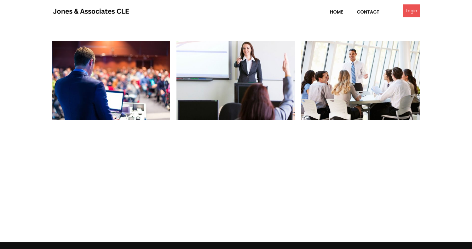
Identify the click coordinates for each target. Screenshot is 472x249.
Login (411, 11)
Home (336, 12)
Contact (368, 12)
